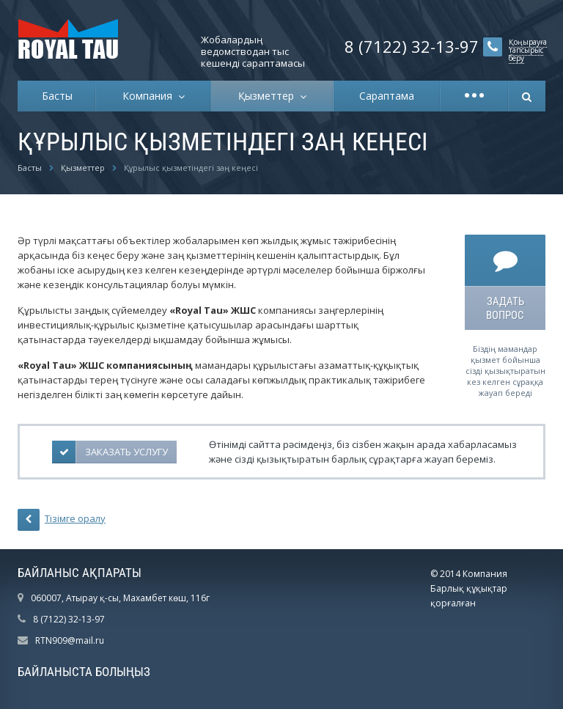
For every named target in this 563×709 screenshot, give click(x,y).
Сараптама (386, 96)
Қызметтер (269, 96)
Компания (150, 96)
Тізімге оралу (62, 520)
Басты (57, 96)
